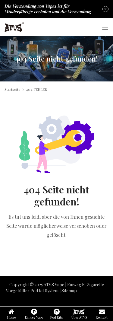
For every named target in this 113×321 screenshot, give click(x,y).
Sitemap (69, 291)
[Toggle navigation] (105, 27)
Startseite (12, 89)
